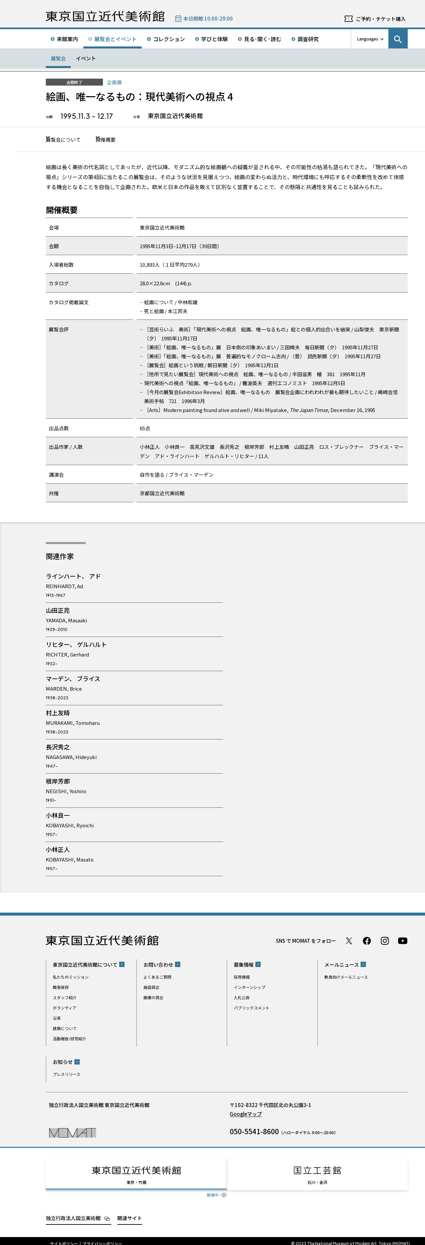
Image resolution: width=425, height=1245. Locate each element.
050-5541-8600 (254, 1132)
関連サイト (129, 1212)
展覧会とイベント (115, 39)
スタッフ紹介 (65, 998)
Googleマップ (246, 1114)
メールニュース (341, 965)
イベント (86, 58)
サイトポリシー (64, 1238)
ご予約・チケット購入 (381, 18)
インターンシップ (249, 988)
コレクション (169, 39)
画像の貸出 (153, 998)
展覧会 (58, 58)
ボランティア (64, 1008)
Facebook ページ (367, 941)
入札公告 (242, 998)
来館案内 (67, 39)
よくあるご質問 (157, 977)
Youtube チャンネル (403, 941)
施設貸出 (151, 988)
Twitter (349, 941)
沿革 (57, 1018)
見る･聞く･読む (262, 39)
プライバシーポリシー (102, 1238)
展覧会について (66, 140)
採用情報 (242, 977)
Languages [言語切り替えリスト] (367, 38)
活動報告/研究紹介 (69, 1039)
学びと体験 (214, 39)
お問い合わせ (158, 965)
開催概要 (123, 140)
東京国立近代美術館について (85, 965)
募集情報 (244, 965)
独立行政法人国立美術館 (73, 1212)
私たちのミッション (71, 977)
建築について (65, 1029)
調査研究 (308, 39)
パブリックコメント (252, 1008)
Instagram (385, 941)
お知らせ (63, 1062)
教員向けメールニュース (346, 977)
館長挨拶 (61, 988)
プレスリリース (66, 1075)
